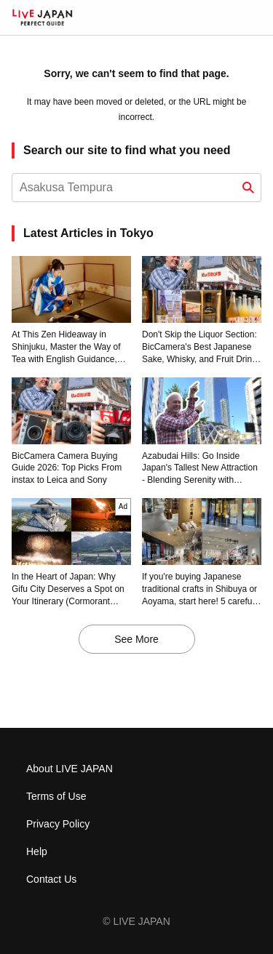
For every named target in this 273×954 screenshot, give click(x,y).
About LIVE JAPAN (69, 768)
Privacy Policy (58, 824)
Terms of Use (56, 796)
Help (36, 851)
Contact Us (51, 879)
